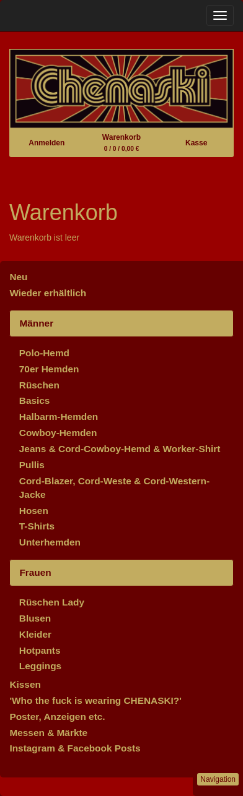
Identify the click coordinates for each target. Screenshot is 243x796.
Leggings (40, 666)
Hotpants (40, 650)
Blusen (35, 618)
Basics (34, 400)
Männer (36, 323)
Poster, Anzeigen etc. (57, 716)
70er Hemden (49, 369)
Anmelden (46, 143)
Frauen (35, 572)
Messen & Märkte (48, 732)
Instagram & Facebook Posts (74, 748)
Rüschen (39, 385)
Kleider (35, 634)
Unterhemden (50, 542)
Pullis (32, 465)
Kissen (24, 684)
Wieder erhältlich (47, 293)
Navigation (218, 779)
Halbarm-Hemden (58, 416)
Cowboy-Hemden (58, 432)
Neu (18, 277)
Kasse (196, 143)
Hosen (33, 510)
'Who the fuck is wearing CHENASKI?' (95, 700)
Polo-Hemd (44, 353)
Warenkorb (121, 142)
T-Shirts (37, 526)
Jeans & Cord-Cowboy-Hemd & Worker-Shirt (120, 448)
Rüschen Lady (51, 602)
